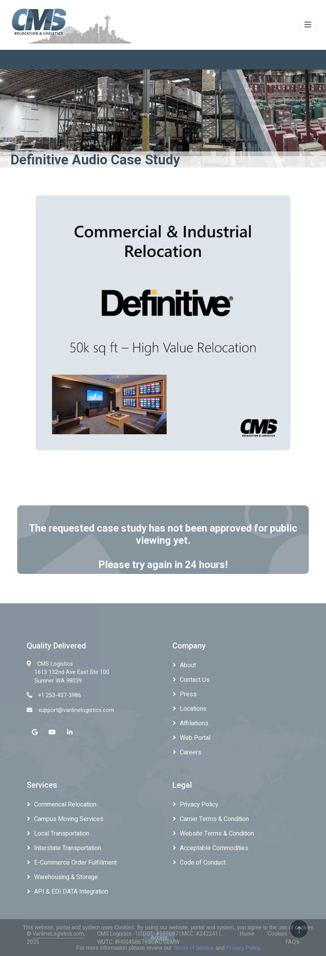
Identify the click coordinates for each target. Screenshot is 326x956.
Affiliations (194, 723)
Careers (190, 752)
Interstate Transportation (67, 848)
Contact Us (195, 680)
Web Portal (195, 738)
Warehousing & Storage (66, 877)
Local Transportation (61, 833)
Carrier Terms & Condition (214, 819)
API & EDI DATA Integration (71, 891)
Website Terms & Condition (217, 833)
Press (188, 694)
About (188, 665)
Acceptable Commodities (214, 848)
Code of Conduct (203, 862)
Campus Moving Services (68, 819)
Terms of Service (193, 948)
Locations (193, 709)
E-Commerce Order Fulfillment (75, 862)
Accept (159, 937)
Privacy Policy (199, 804)
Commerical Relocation (65, 804)
